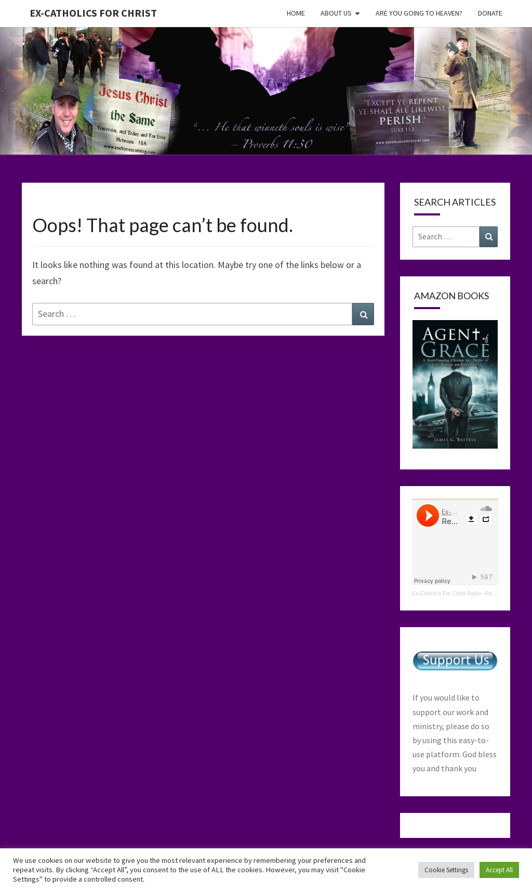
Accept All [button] (499, 869)
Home (296, 13)
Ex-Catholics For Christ (93, 12)
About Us (336, 13)
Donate (490, 13)
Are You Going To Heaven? (419, 13)
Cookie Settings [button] (446, 869)
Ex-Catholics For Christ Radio (447, 593)
